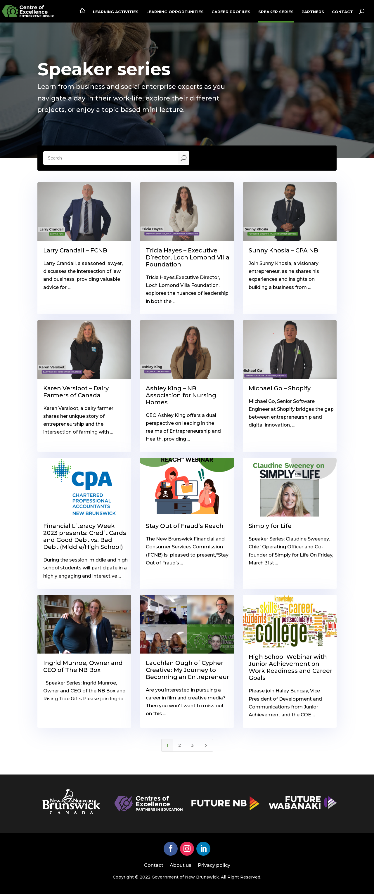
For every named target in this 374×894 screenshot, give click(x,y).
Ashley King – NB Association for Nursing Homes (181, 395)
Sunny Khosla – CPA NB (283, 250)
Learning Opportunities (175, 12)
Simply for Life (270, 525)
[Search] (111, 158)
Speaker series (276, 12)
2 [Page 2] (179, 745)
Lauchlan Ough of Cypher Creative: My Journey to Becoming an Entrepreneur (187, 669)
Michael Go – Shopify (280, 388)
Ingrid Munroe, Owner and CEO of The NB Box (83, 666)
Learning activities (115, 12)
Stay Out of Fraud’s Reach (185, 525)
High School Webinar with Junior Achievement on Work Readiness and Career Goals (290, 667)
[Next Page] (206, 745)
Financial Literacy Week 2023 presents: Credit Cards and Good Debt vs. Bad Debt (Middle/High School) (84, 536)
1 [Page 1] (167, 745)
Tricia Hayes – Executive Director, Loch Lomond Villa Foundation (187, 257)
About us (180, 865)
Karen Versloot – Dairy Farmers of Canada (76, 392)
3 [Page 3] (192, 745)
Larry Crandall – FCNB (75, 250)
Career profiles (231, 12)
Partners (313, 12)
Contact (342, 12)
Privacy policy (214, 865)
